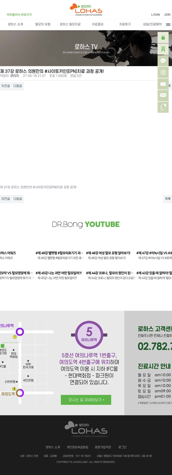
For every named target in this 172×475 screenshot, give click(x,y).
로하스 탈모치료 (70, 24)
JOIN (167, 14)
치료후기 (125, 24)
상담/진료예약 (152, 24)
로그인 (122, 447)
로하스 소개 (15, 24)
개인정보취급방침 (77, 447)
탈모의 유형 (42, 24)
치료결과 (97, 24)
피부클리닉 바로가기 (19, 14)
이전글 (5, 86)
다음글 (17, 86)
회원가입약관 (103, 447)
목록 (168, 199)
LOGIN (155, 14)
